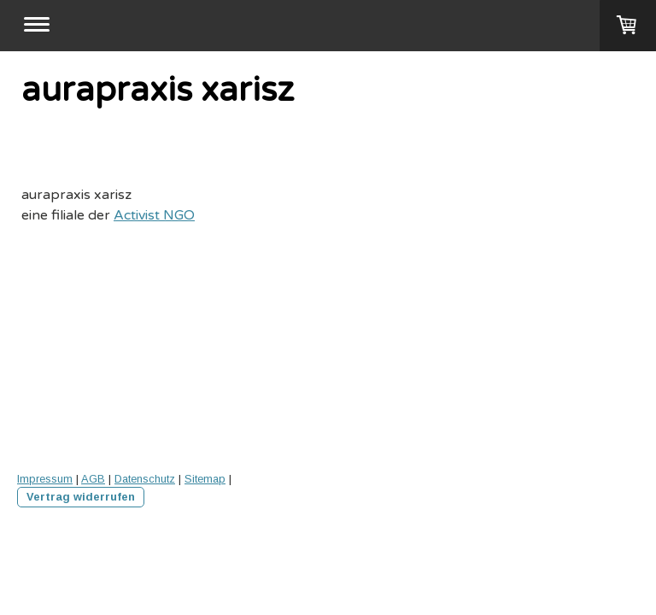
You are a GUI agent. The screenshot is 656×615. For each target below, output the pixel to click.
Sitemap (205, 478)
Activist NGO (154, 215)
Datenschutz (144, 478)
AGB (93, 478)
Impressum (45, 478)
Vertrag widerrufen (80, 496)
